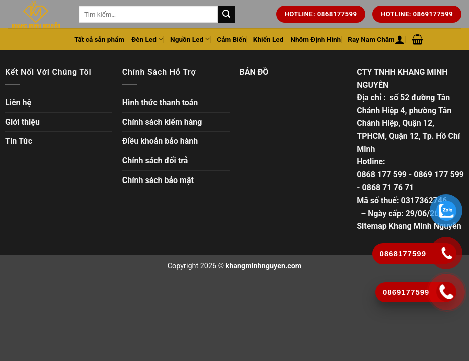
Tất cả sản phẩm (99, 39)
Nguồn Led (190, 39)
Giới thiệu (22, 122)
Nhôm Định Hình (315, 39)
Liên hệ (18, 102)
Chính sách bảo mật (158, 180)
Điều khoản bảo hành (160, 141)
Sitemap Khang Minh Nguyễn (409, 226)
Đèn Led (147, 39)
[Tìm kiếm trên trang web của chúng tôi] (226, 14)
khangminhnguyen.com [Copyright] (264, 266)
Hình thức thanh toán (160, 102)
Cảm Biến (231, 39)
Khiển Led (268, 39)
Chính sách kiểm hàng (162, 122)
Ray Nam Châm (371, 39)
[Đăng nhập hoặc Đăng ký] (400, 39)
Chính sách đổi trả (155, 160)
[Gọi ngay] (446, 291)
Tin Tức (18, 141)
